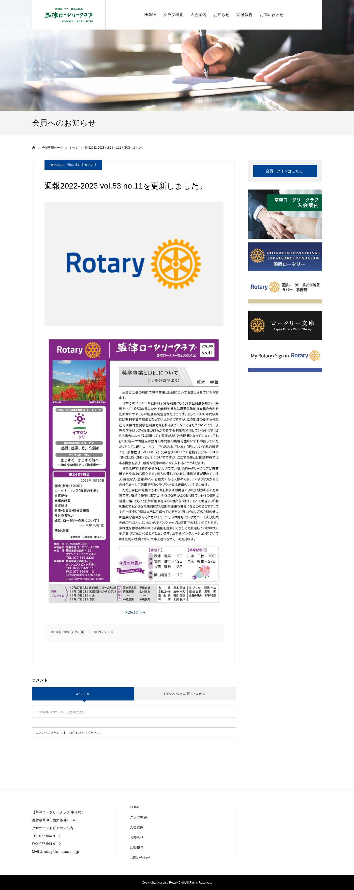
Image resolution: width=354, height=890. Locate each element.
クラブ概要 (173, 15)
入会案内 (198, 15)
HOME (150, 15)
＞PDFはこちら (134, 612)
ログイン (75, 732)
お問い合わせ (271, 15)
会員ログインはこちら (284, 171)
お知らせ (221, 15)
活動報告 (244, 15)
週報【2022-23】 (86, 165)
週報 (70, 165)
